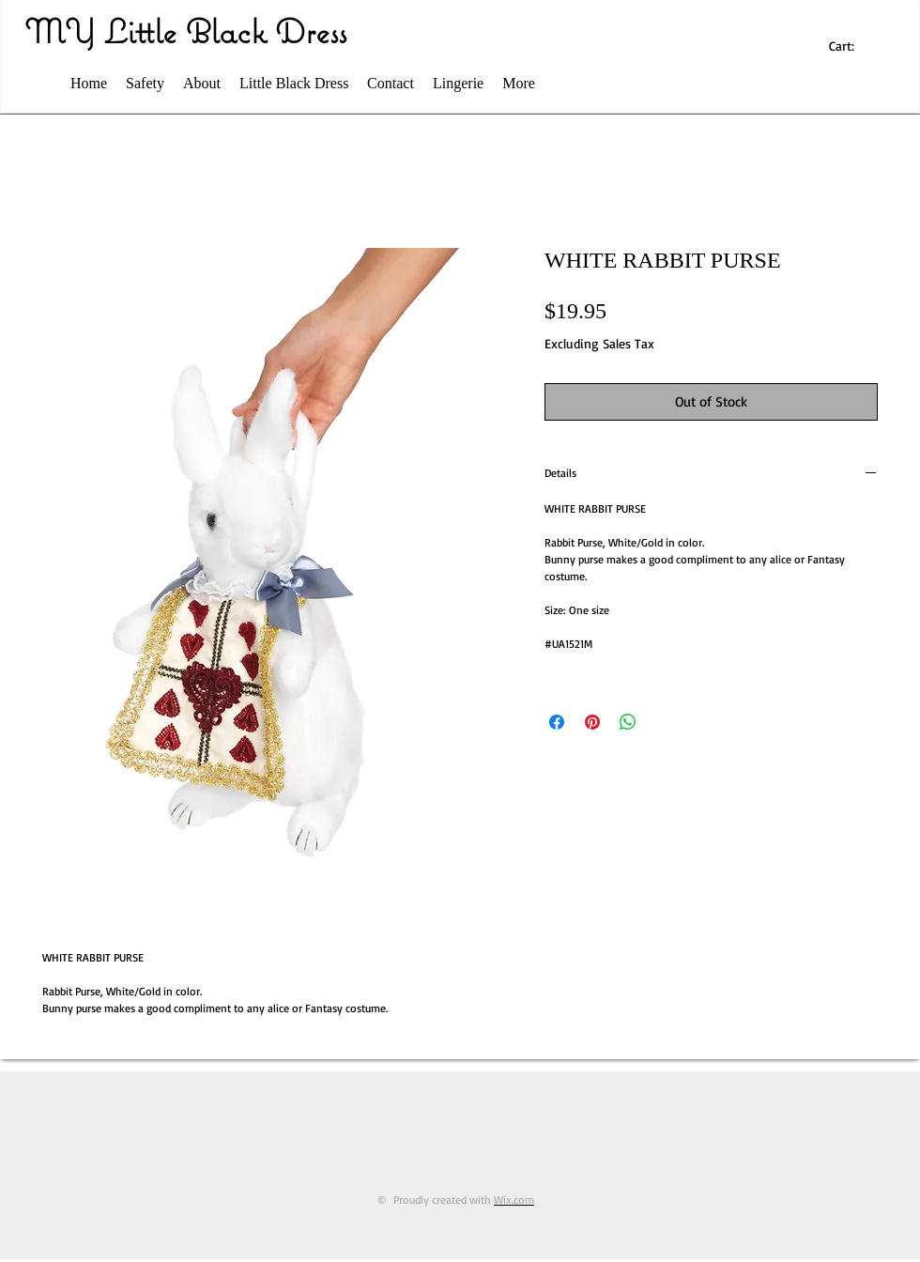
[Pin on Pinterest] (592, 722)
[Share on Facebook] (556, 722)
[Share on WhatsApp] (628, 722)
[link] (850, 46)
